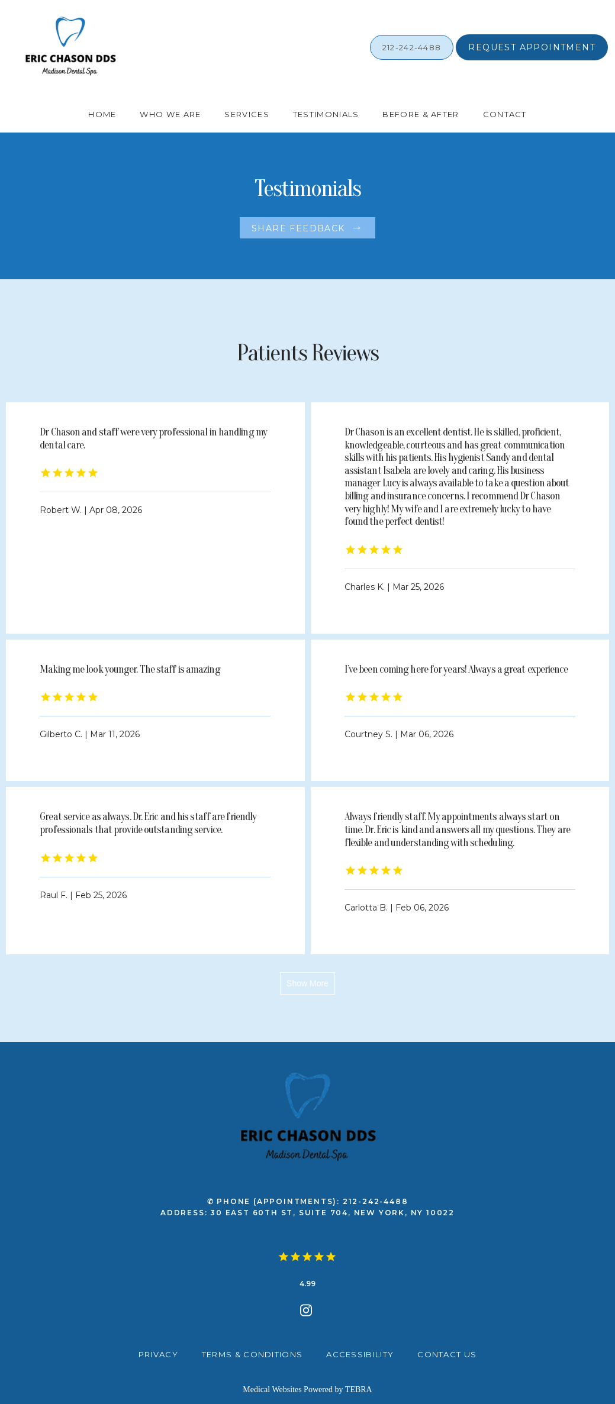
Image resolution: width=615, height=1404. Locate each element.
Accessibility (360, 1354)
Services (246, 114)
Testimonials (326, 114)
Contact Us (446, 1354)
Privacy (158, 1354)
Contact (505, 114)
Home (102, 114)
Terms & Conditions (252, 1354)
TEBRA (358, 1389)
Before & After (420, 114)
